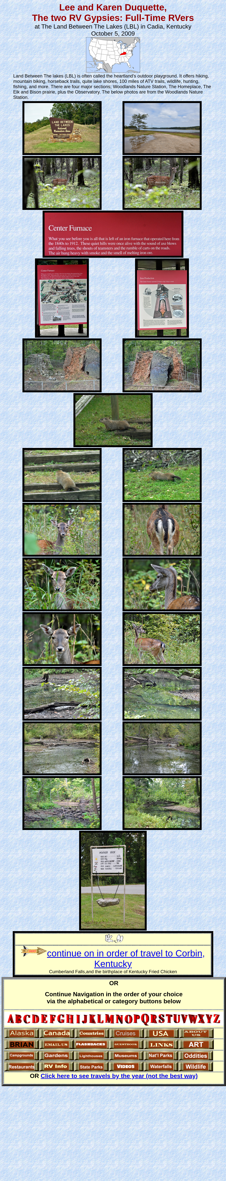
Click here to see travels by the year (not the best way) (119, 1075)
